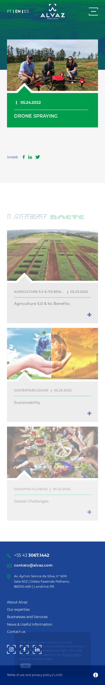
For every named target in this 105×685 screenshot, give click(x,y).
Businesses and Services (27, 617)
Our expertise (18, 609)
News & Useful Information (29, 624)
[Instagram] (11, 649)
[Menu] (93, 11)
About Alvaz (17, 602)
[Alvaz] (53, 12)
